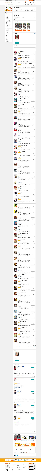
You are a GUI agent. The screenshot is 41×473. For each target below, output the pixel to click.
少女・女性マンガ (12, 4)
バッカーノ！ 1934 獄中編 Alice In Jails (22, 327)
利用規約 (23, 465)
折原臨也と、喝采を (19, 404)
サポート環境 (18, 466)
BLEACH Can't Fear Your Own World (21, 151)
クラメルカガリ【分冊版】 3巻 (24, 28)
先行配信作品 (7, 22)
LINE (11, 467)
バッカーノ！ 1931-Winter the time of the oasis (23, 233)
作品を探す (18, 464)
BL (14, 4)
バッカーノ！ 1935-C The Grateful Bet (22, 227)
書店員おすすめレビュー (8, 25)
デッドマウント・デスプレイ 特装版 (21, 92)
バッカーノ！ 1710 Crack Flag (21, 286)
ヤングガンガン (16, 356)
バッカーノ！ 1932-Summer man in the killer (22, 280)
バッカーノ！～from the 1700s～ (21, 104)
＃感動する (15, 387)
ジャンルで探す (7, 37)
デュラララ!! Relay (20, 198)
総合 (6, 4)
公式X (14, 19)
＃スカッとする (17, 387)
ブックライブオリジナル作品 (8, 21)
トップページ (12, 463)
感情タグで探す (7, 41)
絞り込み (11, 2)
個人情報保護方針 (24, 466)
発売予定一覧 (7, 13)
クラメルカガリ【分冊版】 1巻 (16, 28)
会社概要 (23, 463)
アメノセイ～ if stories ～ (20, 139)
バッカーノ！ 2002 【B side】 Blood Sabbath (22, 315)
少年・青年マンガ (9, 4)
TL (6, 35)
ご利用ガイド (35, 4)
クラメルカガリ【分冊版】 (20, 69)
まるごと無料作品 (7, 18)
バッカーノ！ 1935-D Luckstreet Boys (22, 186)
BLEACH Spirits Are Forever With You (22, 180)
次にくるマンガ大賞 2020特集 (24, 440)
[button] (17, 30)
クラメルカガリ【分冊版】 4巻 (28, 28)
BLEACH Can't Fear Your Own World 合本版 (22, 145)
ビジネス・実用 (7, 33)
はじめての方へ (32, 4)
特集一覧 (6, 23)
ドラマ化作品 (7, 16)
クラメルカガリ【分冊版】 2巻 (20, 28)
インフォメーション (18, 467)
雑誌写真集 (28, 4)
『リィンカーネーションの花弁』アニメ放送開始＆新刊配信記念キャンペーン (17, 441)
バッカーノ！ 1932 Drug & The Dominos (22, 292)
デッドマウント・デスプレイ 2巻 (20, 366)
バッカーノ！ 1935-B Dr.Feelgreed (21, 239)
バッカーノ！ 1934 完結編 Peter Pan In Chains (23, 333)
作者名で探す (7, 39)
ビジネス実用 (25, 4)
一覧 (35, 33)
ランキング (12, 465)
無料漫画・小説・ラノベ (13, 464)
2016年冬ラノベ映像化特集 (31, 440)
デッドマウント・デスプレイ (20, 51)
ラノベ (19, 4)
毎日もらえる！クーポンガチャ (8, 20)
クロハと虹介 (19, 157)
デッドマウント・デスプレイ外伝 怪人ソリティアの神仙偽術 (24, 57)
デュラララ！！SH (19, 192)
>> (34, 346)
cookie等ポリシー (24, 467)
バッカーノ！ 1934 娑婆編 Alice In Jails (22, 321)
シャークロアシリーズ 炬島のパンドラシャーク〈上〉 (23, 98)
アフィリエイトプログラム (19, 469)
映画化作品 (7, 17)
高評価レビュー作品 (7, 26)
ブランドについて (24, 464)
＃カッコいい (20, 387)
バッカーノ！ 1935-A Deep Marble (21, 245)
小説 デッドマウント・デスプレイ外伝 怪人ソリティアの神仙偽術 (25, 63)
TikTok (12, 469)
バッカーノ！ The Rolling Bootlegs (21, 274)
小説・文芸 (23, 4)
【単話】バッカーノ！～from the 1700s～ (22, 110)
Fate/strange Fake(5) (19, 390)
